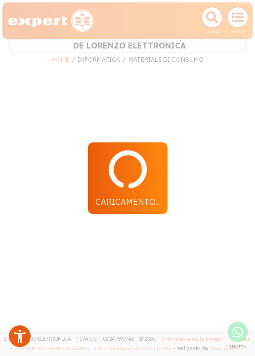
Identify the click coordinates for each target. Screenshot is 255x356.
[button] (20, 336)
